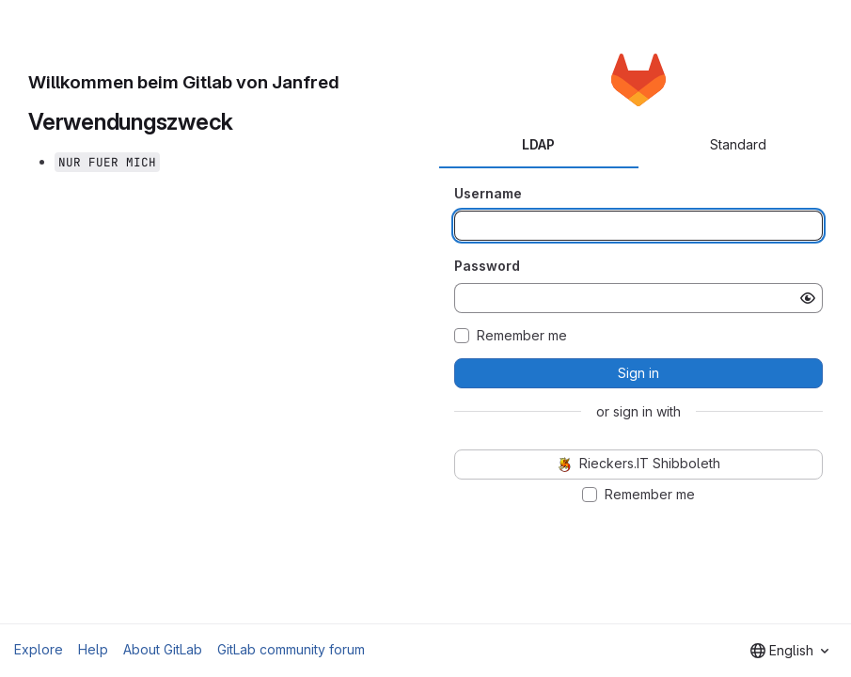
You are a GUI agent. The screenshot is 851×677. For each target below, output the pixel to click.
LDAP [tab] (538, 144)
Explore (38, 649)
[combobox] (789, 650)
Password (487, 266)
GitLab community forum (291, 649)
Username (488, 193)
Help (93, 649)
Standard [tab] (738, 144)
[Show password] (808, 298)
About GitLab (162, 649)
